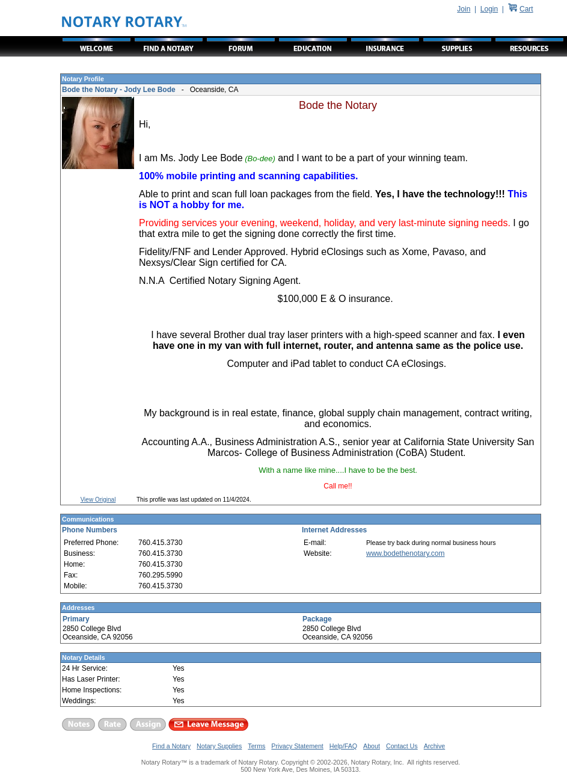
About (371, 746)
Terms (256, 746)
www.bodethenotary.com (405, 553)
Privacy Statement (297, 746)
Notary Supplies (219, 746)
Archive (435, 746)
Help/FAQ (343, 746)
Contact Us (402, 746)
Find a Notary (171, 746)
